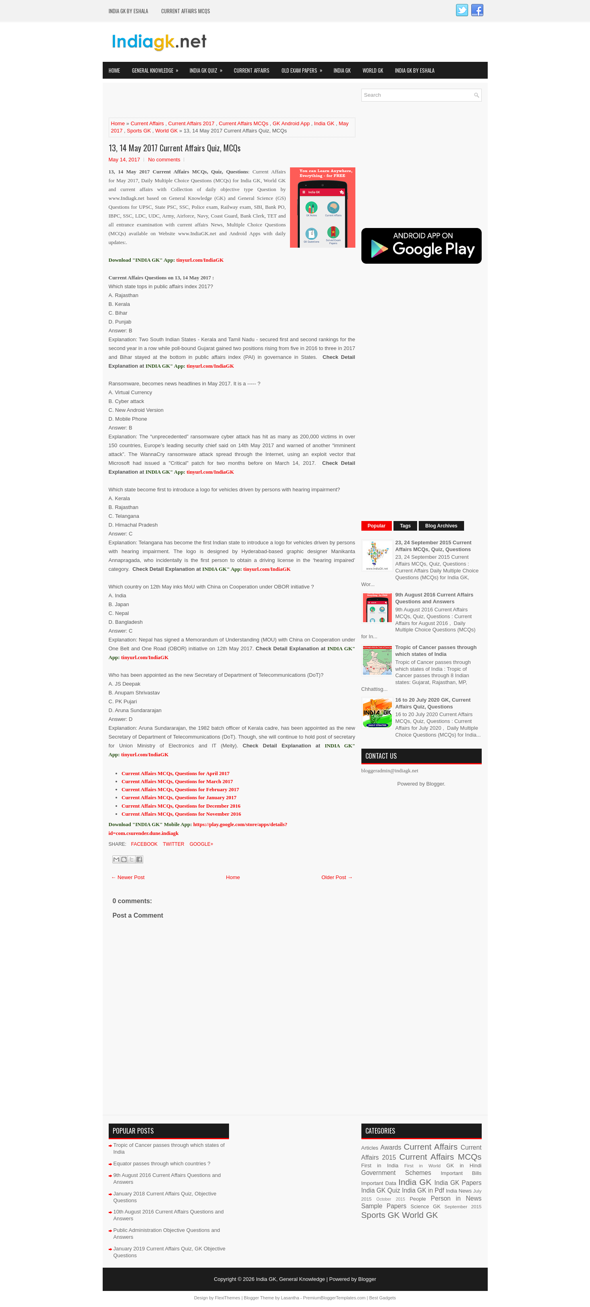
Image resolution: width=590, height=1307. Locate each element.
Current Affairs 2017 (191, 123)
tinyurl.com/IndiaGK (210, 366)
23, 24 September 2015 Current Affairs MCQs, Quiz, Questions (433, 545)
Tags (405, 526)
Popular (377, 526)
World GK (373, 70)
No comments (164, 160)
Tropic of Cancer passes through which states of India (436, 650)
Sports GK (139, 131)
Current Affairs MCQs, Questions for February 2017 (180, 789)
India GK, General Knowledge (290, 1279)
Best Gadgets (382, 1297)
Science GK (426, 1206)
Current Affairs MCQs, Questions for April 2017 (175, 773)
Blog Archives (441, 526)
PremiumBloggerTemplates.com (334, 1297)
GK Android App (291, 123)
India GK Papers (458, 1182)
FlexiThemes (227, 1297)
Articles (370, 1148)
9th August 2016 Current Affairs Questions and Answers (434, 598)
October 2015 (390, 1199)
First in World (422, 1165)
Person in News (456, 1198)
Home (114, 70)
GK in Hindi (464, 1165)
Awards (391, 1147)
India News (459, 1191)
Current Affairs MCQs (185, 11)
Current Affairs (252, 70)
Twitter (173, 844)
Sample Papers (384, 1206)
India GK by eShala (128, 11)
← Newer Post (128, 877)
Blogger (435, 784)
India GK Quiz (209, 68)
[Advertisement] (202, 101)
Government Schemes (396, 1172)
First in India (380, 1165)
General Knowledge (158, 68)
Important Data (379, 1183)
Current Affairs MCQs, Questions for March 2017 (177, 781)
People (418, 1199)
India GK (342, 70)
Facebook (144, 844)
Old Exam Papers (305, 68)
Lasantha (290, 1297)
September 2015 (462, 1206)
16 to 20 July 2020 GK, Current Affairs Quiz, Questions (433, 703)
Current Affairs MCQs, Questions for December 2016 (181, 806)
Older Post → (337, 877)
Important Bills (461, 1173)
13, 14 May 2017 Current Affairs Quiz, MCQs (175, 147)
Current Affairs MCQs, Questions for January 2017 (179, 797)
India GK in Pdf (423, 1190)
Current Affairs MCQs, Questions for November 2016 (181, 814)
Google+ (200, 844)
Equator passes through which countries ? (162, 1163)
